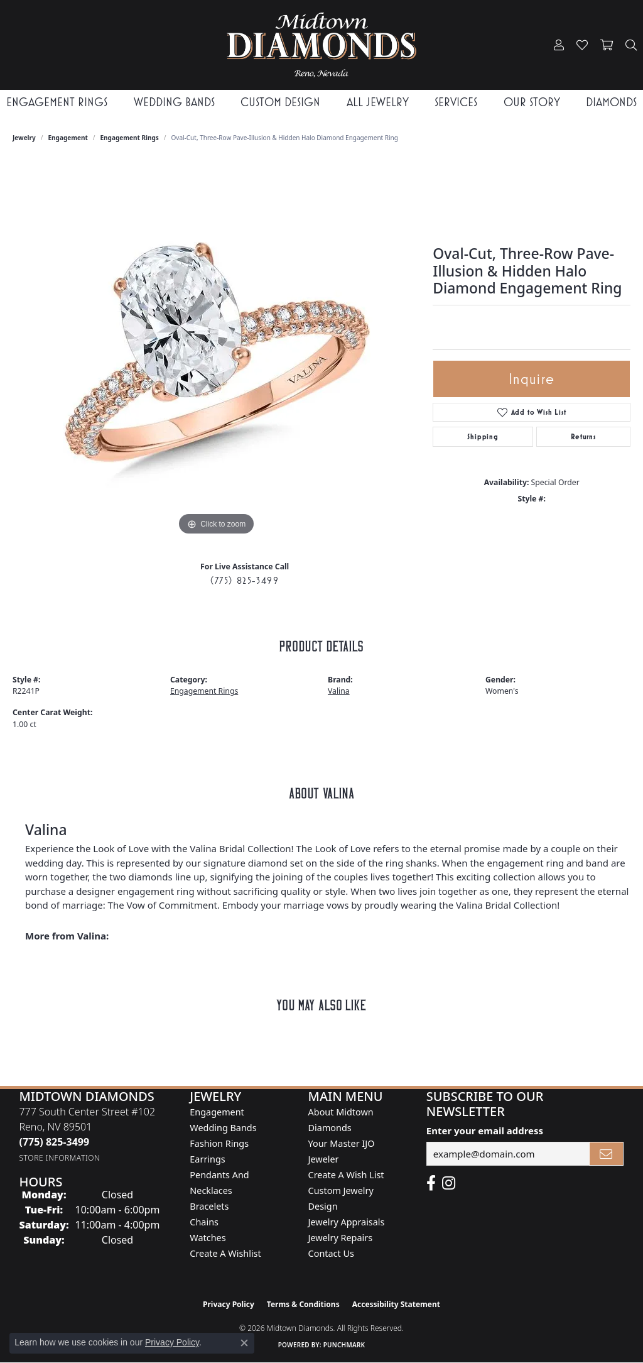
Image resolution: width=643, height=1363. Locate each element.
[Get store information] (59, 1157)
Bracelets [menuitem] (209, 1206)
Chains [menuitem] (204, 1222)
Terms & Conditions (303, 1304)
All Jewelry (378, 102)
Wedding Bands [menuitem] (223, 1128)
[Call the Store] (54, 1142)
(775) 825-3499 (244, 580)
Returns (583, 436)
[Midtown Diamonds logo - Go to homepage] (322, 45)
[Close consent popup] (244, 1343)
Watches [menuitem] (207, 1238)
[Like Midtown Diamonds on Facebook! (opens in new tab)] (431, 1183)
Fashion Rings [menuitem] (219, 1143)
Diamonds (611, 102)
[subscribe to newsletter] (606, 1154)
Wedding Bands (174, 102)
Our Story (532, 102)
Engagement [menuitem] (217, 1112)
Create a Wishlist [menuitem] (225, 1253)
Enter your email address (484, 1130)
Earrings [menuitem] (207, 1159)
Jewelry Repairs (340, 1238)
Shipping (482, 436)
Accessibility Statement (396, 1304)
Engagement (68, 137)
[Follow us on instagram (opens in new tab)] (448, 1183)
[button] (559, 45)
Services (456, 102)
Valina (339, 691)
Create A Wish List (346, 1175)
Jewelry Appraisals (346, 1222)
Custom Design (280, 102)
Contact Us (331, 1253)
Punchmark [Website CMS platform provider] (344, 1344)
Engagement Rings (56, 102)
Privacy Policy (228, 1304)
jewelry (24, 137)
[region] (216, 350)
